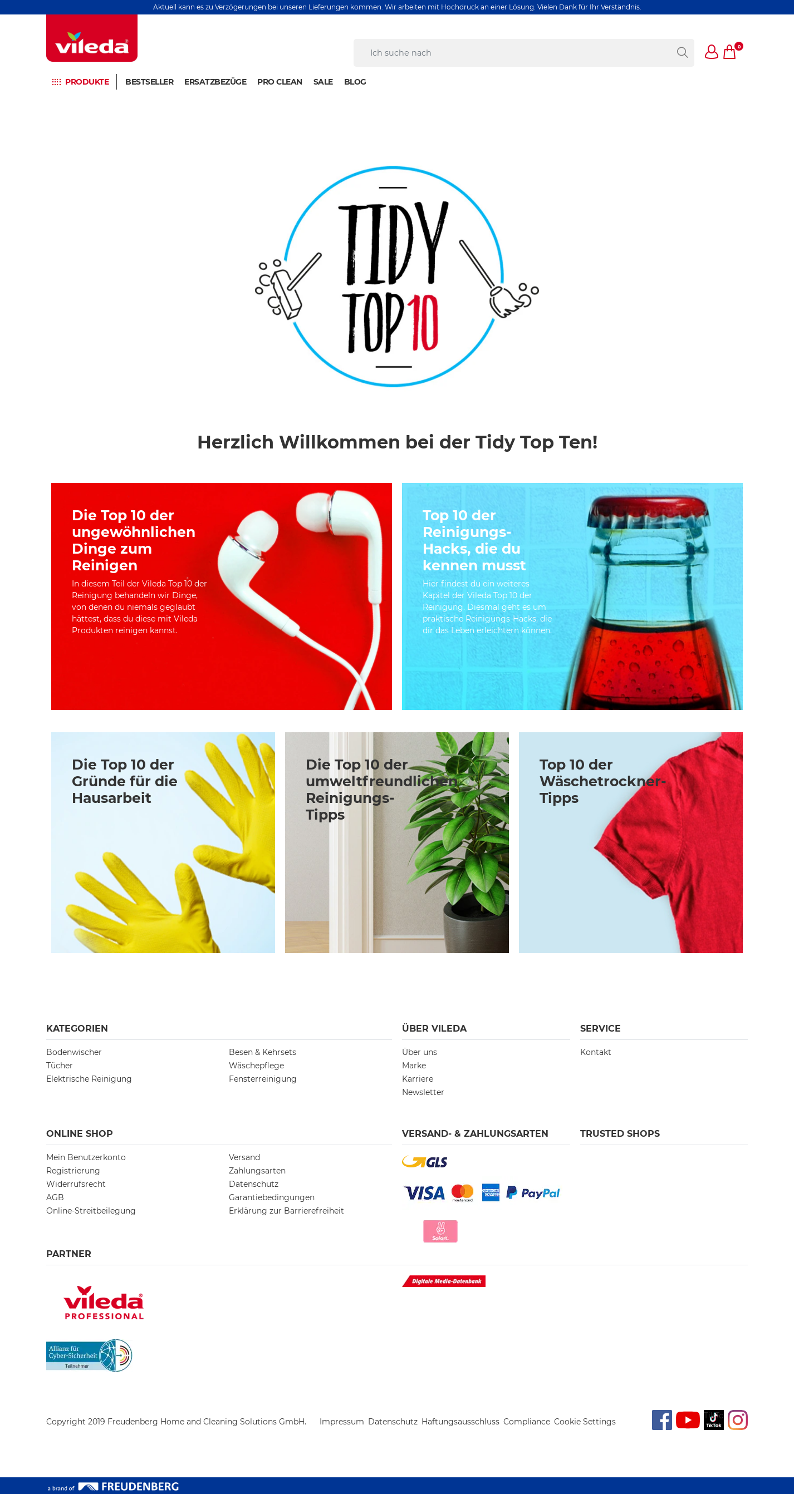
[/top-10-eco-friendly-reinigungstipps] (572, 596)
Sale (323, 82)
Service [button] (600, 1028)
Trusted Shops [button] (620, 1133)
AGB (55, 1197)
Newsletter (423, 1092)
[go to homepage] (92, 38)
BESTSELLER (149, 82)
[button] (712, 53)
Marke (414, 1066)
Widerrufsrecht (76, 1184)
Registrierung (73, 1171)
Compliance (526, 1422)
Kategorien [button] (77, 1028)
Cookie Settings (585, 1422)
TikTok (714, 1416)
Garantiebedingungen (272, 1197)
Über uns (419, 1052)
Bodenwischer (74, 1052)
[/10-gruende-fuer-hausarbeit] (163, 842)
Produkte (87, 82)
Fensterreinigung (263, 1079)
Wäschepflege (256, 1066)
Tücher (59, 1066)
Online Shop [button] (79, 1133)
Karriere (417, 1079)
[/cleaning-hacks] (221, 596)
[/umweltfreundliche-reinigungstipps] (397, 842)
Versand (244, 1157)
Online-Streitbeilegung (91, 1211)
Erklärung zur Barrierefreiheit (286, 1211)
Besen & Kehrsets (262, 1052)
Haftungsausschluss (460, 1422)
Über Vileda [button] (434, 1028)
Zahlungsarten (257, 1171)
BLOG (355, 82)
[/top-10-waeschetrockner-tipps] (631, 842)
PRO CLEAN (279, 82)
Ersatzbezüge (215, 82)
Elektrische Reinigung (89, 1079)
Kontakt (595, 1052)
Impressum (342, 1422)
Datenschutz (253, 1184)
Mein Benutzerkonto (86, 1157)
